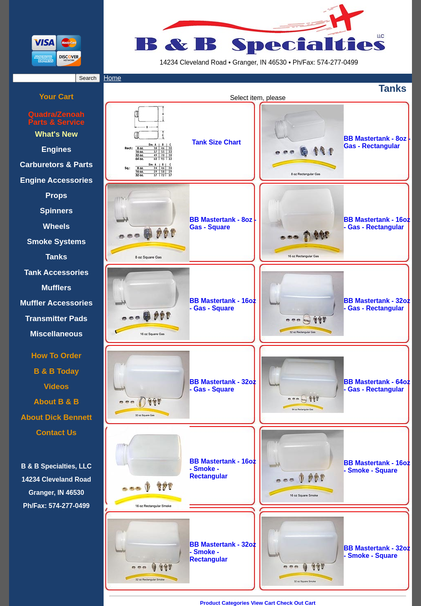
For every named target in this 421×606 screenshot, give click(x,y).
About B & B (56, 401)
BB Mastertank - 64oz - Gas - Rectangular (377, 385)
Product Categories (225, 603)
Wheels (56, 226)
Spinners (56, 210)
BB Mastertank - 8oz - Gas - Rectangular (377, 142)
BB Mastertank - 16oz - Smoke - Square (377, 466)
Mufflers (57, 287)
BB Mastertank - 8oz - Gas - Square (223, 223)
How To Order (56, 355)
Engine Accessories (56, 180)
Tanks (56, 256)
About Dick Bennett (56, 417)
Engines (57, 149)
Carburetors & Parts (56, 164)
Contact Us (56, 432)
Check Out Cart (296, 603)
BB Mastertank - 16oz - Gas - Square (223, 304)
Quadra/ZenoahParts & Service (56, 118)
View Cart (263, 603)
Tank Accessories (56, 272)
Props (56, 195)
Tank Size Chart (216, 142)
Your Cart (56, 96)
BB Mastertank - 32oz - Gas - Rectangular (377, 304)
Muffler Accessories (56, 302)
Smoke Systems (56, 241)
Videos (56, 386)
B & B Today (56, 371)
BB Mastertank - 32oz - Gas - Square (223, 385)
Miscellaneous (56, 333)
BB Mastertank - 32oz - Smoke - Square (377, 552)
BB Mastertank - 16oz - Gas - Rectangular (377, 223)
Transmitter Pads (56, 318)
